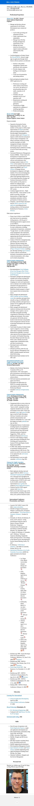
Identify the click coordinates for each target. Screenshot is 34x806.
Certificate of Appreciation (22, 389)
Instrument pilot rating (13, 717)
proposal (24, 412)
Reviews (19, 659)
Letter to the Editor (18, 507)
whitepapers (25, 135)
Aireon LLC (10, 18)
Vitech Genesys (26, 250)
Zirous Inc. (20, 489)
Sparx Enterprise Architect (18, 249)
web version (25, 454)
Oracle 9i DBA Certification (17, 702)
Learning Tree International (14, 695)
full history (24, 436)
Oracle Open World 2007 (16, 667)
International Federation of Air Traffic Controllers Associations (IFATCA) (15, 362)
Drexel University (11, 707)
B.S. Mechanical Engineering (17, 710)
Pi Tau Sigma (15, 714)
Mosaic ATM (10, 114)
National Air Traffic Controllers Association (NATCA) (15, 463)
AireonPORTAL (16, 57)
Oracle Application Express (22, 485)
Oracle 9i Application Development (19, 698)
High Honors (21, 712)
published (24, 421)
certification (19, 459)
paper (17, 412)
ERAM (21, 129)
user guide (21, 483)
